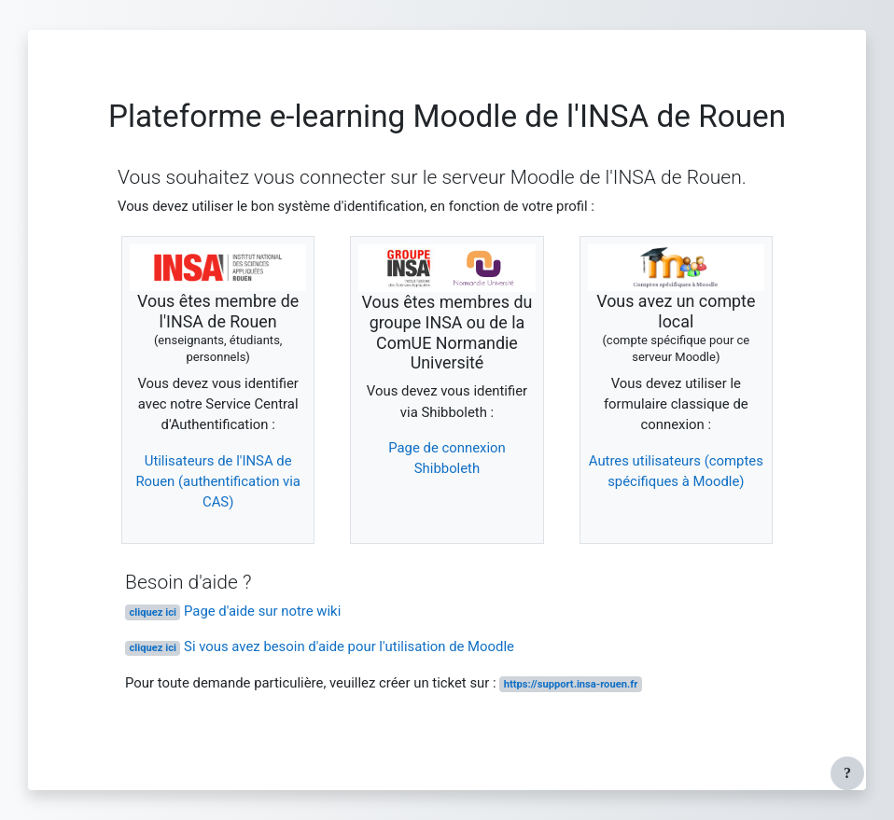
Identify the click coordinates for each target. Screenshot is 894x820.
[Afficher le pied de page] (847, 773)
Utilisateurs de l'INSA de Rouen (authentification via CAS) (217, 481)
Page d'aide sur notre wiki (233, 611)
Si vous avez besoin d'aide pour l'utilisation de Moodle (319, 646)
